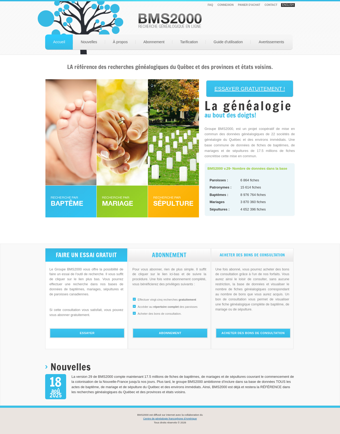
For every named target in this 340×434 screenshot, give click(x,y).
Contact (271, 4)
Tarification (189, 42)
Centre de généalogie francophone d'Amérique (170, 418)
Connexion (226, 4)
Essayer (87, 333)
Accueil (59, 42)
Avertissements (271, 42)
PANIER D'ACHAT (249, 4)
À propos (120, 42)
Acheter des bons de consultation (253, 333)
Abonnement (153, 42)
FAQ (210, 4)
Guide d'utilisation (228, 42)
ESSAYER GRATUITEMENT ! (249, 89)
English (288, 4)
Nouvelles (89, 42)
